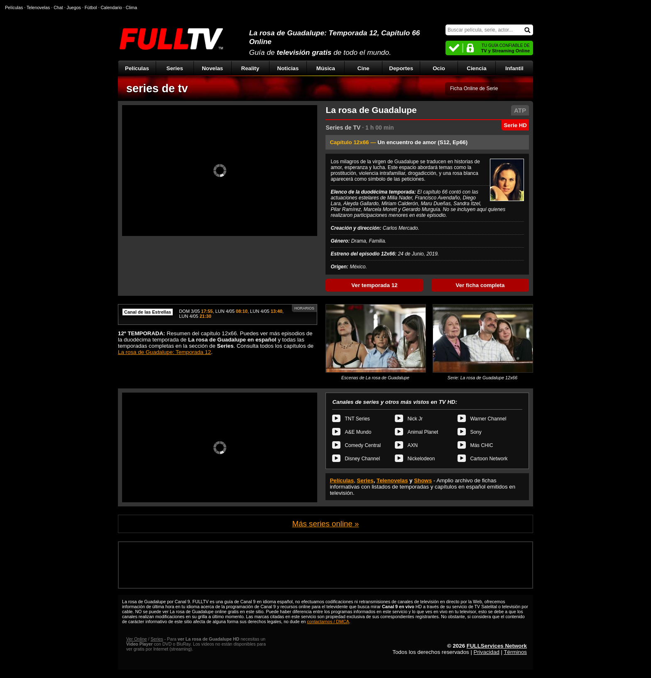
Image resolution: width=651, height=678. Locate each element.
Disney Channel (362, 459)
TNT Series (357, 419)
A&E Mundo (358, 432)
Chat (58, 7)
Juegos (74, 7)
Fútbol (91, 7)
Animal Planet (422, 432)
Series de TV (343, 127)
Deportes (401, 68)
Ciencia (476, 68)
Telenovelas (392, 480)
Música (325, 68)
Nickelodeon (421, 459)
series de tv (157, 88)
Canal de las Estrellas (147, 312)
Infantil (514, 68)
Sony (475, 432)
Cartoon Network (488, 459)
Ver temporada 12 (374, 285)
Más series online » (325, 523)
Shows (423, 480)
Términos (515, 652)
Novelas (212, 68)
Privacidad (486, 652)
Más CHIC (481, 445)
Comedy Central (363, 445)
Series (174, 68)
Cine (363, 68)
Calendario (111, 7)
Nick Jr (415, 419)
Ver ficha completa (480, 285)
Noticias (288, 68)
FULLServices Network (497, 646)
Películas (137, 68)
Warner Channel (488, 419)
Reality (250, 68)
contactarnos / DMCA (328, 621)
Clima (131, 7)
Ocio (439, 68)
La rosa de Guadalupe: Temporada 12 (164, 352)
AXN (412, 445)
